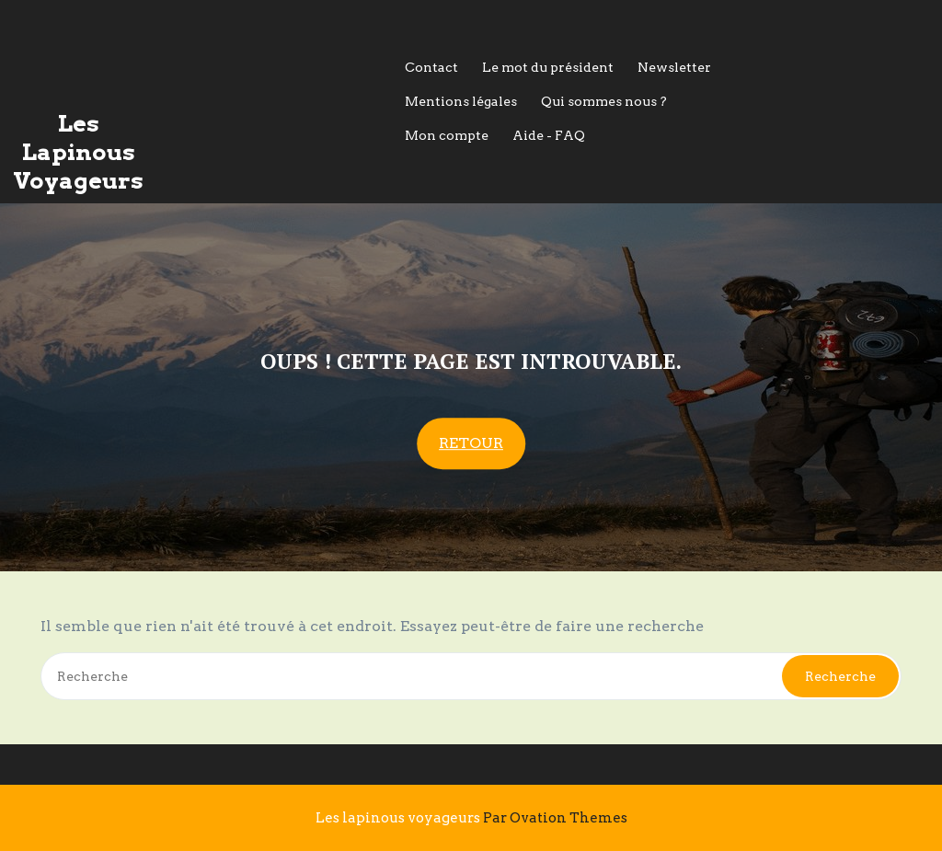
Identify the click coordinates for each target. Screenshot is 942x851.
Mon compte (446, 135)
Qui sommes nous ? (604, 101)
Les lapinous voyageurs (471, 818)
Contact (431, 67)
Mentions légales (461, 101)
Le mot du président (548, 67)
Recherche (840, 676)
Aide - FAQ (548, 135)
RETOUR (471, 444)
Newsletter (674, 67)
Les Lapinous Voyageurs (78, 152)
